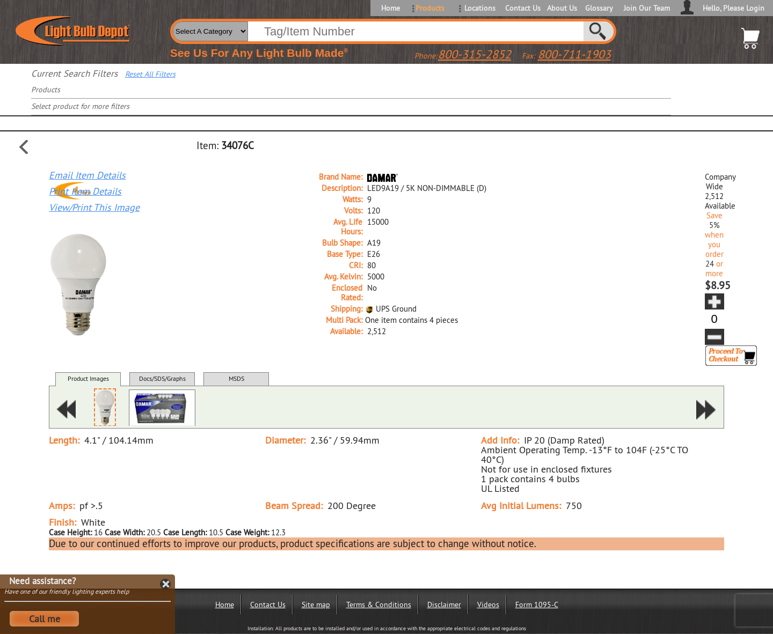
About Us (562, 8)
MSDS (236, 378)
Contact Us (522, 8)
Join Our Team (647, 8)
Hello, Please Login (733, 8)
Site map (316, 604)
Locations (479, 8)
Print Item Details (85, 191)
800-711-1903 (574, 54)
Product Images (88, 378)
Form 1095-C (536, 604)
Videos (488, 604)
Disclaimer (444, 604)
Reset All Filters (150, 74)
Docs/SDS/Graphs (162, 378)
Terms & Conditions (378, 604)
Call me (44, 619)
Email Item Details (87, 175)
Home (390, 8)
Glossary (599, 8)
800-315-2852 (474, 54)
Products (429, 8)
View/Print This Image (94, 207)
